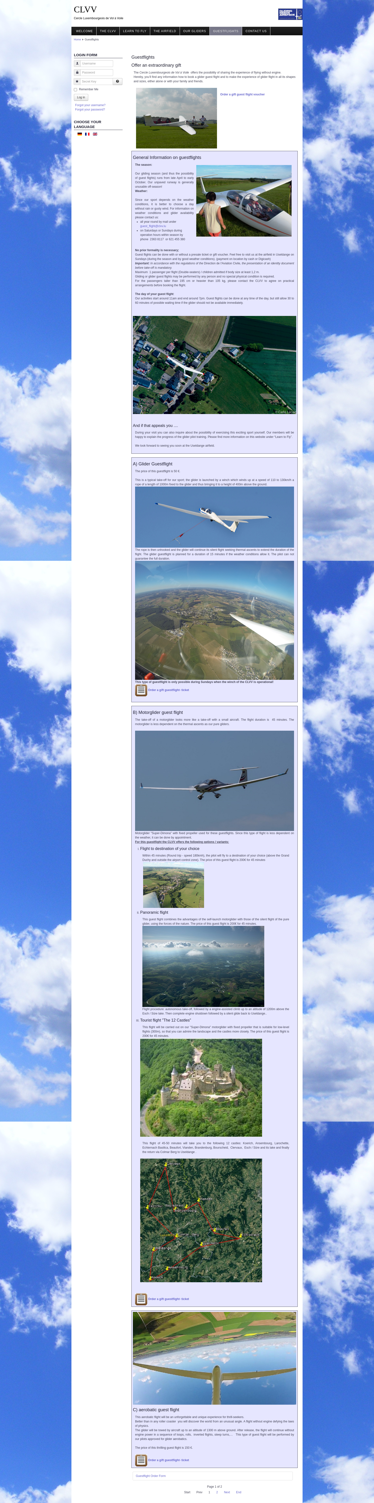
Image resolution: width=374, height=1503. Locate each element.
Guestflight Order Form (151, 1476)
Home (77, 39)
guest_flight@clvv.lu (153, 226)
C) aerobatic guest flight (156, 1409)
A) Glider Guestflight (152, 463)
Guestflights (225, 31)
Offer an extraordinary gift (156, 65)
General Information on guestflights (167, 157)
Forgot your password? (90, 109)
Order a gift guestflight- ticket (168, 690)
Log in (81, 97)
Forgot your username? (90, 105)
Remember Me (88, 89)
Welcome (84, 31)
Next (227, 1492)
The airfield (165, 31)
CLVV (85, 9)
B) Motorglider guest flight (158, 712)
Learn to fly (135, 31)
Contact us (256, 31)
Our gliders (194, 31)
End (238, 1492)
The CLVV (108, 31)
